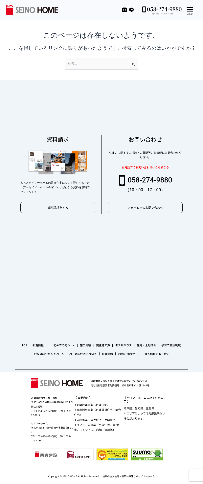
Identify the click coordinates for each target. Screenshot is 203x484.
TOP (33, 329)
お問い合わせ (84, 352)
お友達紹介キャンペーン (101, 341)
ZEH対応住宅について (141, 341)
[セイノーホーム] (101, 265)
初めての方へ (85, 328)
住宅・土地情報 (35, 341)
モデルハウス (162, 329)
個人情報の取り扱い (118, 352)
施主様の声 (136, 329)
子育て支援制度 (65, 341)
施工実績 (112, 329)
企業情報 (171, 341)
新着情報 (55, 328)
